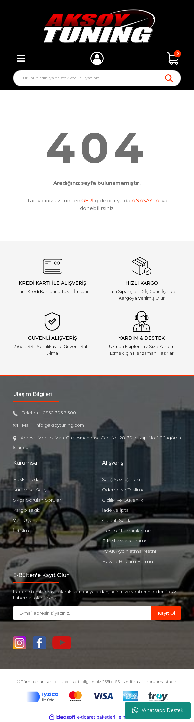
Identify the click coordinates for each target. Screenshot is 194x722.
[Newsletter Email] (82, 613)
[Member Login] (97, 58)
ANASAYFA (145, 200)
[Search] (97, 78)
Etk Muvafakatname (125, 541)
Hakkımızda (26, 479)
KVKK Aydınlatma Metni (129, 551)
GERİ (87, 200)
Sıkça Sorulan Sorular (37, 500)
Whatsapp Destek (157, 710)
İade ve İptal (116, 510)
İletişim (21, 531)
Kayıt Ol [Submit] (166, 613)
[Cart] (173, 58)
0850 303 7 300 (59, 412)
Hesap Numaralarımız (126, 531)
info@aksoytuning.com (59, 425)
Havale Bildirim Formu (127, 561)
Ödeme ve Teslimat (124, 490)
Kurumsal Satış (30, 490)
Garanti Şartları (118, 520)
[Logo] (97, 26)
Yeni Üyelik (25, 520)
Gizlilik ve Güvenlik (122, 500)
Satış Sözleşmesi (121, 479)
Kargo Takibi (27, 510)
